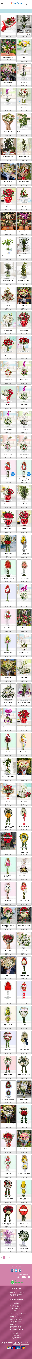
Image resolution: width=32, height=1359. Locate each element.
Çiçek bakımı (16, 1335)
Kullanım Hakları (25, 1344)
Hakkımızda (16, 1303)
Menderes (3, 11)
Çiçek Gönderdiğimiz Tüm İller (16, 1329)
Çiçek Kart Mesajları (16, 1337)
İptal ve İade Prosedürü (16, 1294)
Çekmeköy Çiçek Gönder (16, 1322)
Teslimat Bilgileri (16, 1308)
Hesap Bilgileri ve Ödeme (16, 1305)
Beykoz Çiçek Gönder (16, 1321)
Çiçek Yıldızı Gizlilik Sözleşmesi (16, 1292)
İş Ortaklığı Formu (16, 1310)
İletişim (16, 1302)
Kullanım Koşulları (16, 1291)
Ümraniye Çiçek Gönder (16, 1326)
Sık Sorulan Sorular (16, 1295)
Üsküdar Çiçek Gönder (16, 1327)
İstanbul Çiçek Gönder (16, 1316)
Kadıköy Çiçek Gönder (16, 1324)
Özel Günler (16, 1339)
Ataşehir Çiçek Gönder (16, 1318)
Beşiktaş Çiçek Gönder (16, 1319)
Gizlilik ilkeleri (16, 1344)
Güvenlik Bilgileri (16, 1307)
